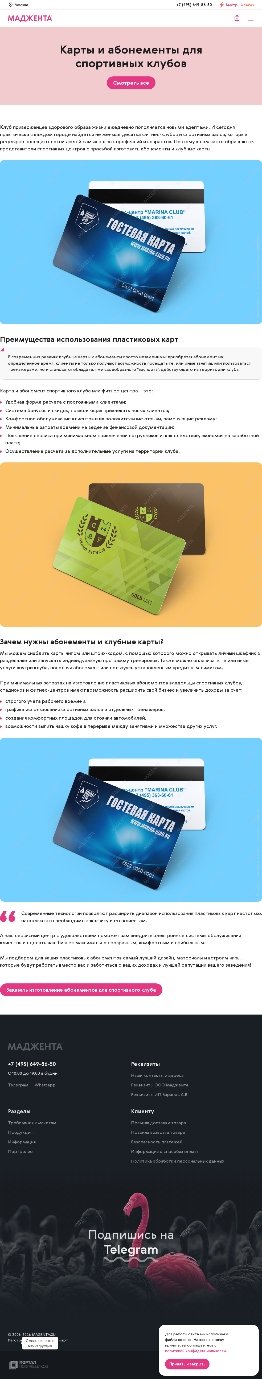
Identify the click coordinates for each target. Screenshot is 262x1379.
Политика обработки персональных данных (177, 1161)
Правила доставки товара (158, 1123)
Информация (22, 1142)
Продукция (20, 1132)
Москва (21, 4)
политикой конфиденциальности (195, 1350)
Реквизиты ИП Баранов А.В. (160, 1094)
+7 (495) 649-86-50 (194, 4)
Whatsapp (45, 1085)
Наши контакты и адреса (157, 1075)
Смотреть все (131, 82)
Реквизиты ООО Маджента (159, 1085)
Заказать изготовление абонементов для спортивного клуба (81, 990)
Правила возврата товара (158, 1132)
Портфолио (20, 1151)
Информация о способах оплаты (165, 1151)
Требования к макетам (32, 1123)
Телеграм (18, 1085)
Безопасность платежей (156, 1142)
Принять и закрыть (187, 1363)
